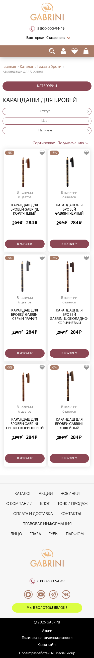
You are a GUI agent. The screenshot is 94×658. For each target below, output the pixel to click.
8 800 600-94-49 (47, 29)
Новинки (70, 493)
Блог (45, 503)
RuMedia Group (63, 653)
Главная (9, 66)
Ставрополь (55, 38)
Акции (46, 493)
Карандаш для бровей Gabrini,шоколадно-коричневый (69, 316)
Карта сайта (47, 645)
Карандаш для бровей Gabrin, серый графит (24, 314)
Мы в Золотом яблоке (47, 608)
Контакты (70, 513)
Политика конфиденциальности (47, 638)
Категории (47, 86)
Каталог (27, 66)
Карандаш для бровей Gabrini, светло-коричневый (25, 424)
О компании (19, 503)
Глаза (35, 533)
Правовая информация (47, 523)
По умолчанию (58, 142)
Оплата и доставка (33, 513)
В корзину (25, 244)
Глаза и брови (49, 66)
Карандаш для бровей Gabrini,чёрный (69, 209)
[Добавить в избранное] (42, 153)
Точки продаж (72, 503)
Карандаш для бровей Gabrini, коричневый (25, 209)
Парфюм (75, 533)
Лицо (16, 533)
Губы (53, 533)
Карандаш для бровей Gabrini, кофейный (69, 424)
